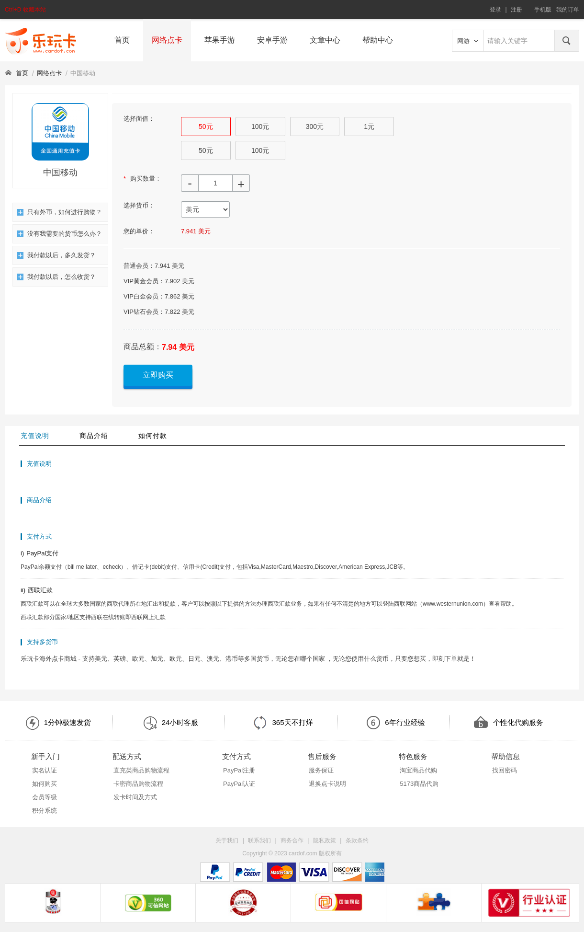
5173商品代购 (419, 783)
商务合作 (292, 840)
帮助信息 (505, 756)
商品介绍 (93, 435)
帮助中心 (377, 40)
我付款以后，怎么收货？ (56, 276)
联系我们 (259, 840)
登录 (495, 9)
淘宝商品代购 (418, 770)
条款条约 (357, 840)
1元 (369, 126)
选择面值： (139, 118)
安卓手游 (272, 40)
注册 (516, 9)
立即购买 (158, 375)
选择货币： (139, 205)
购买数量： (142, 178)
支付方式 (236, 756)
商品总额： (143, 347)
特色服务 (413, 756)
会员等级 (44, 797)
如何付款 (152, 435)
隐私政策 (324, 840)
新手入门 (45, 756)
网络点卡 (167, 40)
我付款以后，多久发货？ (56, 255)
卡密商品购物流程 (138, 783)
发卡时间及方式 (135, 797)
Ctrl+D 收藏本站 (25, 9)
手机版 (542, 9)
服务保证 (321, 770)
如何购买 (44, 783)
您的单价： (139, 231)
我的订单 (567, 9)
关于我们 (226, 840)
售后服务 (322, 756)
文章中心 (325, 40)
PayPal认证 (239, 783)
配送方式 (126, 756)
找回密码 (504, 770)
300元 (315, 126)
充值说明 (35, 435)
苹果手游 (219, 40)
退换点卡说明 (327, 783)
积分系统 (44, 810)
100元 (260, 126)
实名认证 (44, 770)
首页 (122, 40)
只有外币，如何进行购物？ (59, 212)
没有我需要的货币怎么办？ (59, 233)
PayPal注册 (239, 770)
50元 (206, 126)
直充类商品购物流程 (141, 770)
